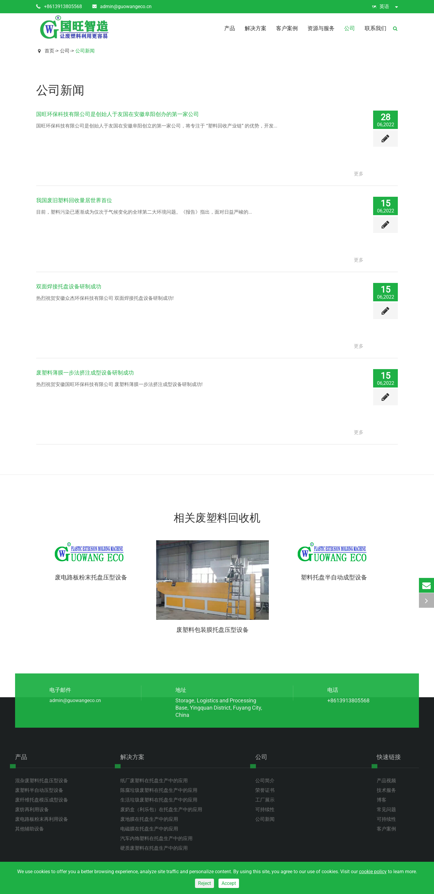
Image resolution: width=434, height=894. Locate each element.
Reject (204, 883)
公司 (349, 28)
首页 (49, 51)
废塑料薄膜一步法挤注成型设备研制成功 (85, 372)
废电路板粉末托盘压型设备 (91, 577)
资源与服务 (321, 28)
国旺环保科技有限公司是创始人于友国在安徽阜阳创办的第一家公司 (117, 114)
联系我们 (375, 28)
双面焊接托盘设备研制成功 (68, 286)
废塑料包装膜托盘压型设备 (212, 629)
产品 (229, 28)
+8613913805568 (59, 7)
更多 (358, 174)
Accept (229, 883)
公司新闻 (85, 51)
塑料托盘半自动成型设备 (334, 577)
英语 (385, 6)
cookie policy (373, 871)
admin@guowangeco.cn (122, 7)
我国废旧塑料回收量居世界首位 (74, 200)
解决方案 (255, 28)
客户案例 (287, 28)
